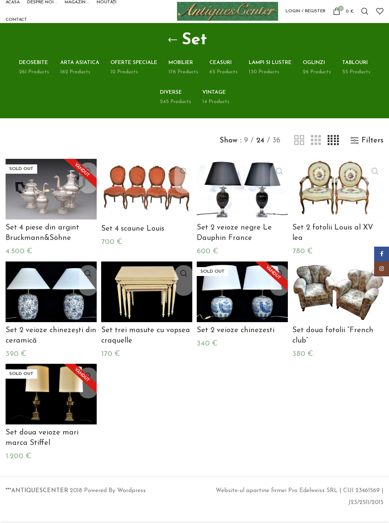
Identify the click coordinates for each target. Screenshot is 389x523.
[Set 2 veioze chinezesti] (242, 304)
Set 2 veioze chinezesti (237, 342)
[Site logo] (222, 18)
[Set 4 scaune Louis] (146, 204)
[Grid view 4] (333, 155)
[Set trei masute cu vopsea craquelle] (146, 304)
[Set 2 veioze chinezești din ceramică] (50, 304)
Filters (372, 155)
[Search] (364, 18)
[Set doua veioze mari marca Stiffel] (50, 404)
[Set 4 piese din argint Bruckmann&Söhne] (50, 203)
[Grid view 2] (299, 155)
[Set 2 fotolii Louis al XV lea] (339, 203)
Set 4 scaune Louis (133, 242)
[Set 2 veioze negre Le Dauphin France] (242, 203)
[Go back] (172, 54)
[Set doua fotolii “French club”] (339, 304)
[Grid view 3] (316, 155)
